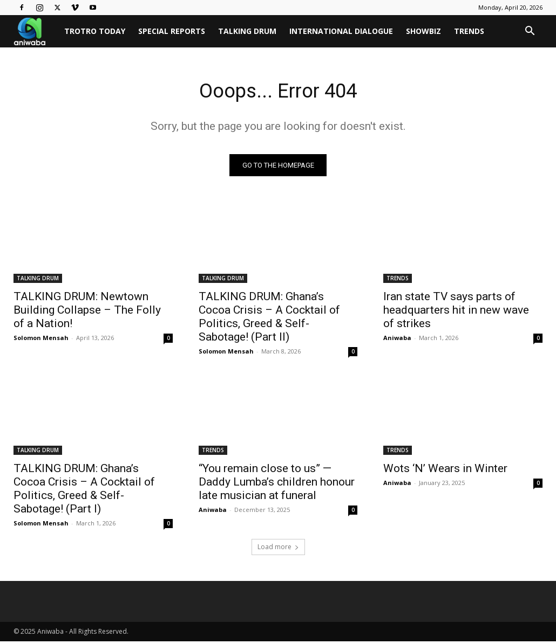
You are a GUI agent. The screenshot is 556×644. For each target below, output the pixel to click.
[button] (530, 32)
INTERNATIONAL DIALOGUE (341, 31)
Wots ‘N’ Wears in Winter (445, 471)
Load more (278, 549)
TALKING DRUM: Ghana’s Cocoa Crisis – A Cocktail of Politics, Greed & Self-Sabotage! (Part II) (269, 318)
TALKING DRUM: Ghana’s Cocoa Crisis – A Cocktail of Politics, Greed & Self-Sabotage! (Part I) (84, 491)
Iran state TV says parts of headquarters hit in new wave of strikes (456, 312)
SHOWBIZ (423, 31)
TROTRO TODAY (94, 31)
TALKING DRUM (247, 31)
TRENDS (469, 31)
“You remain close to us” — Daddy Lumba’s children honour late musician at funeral (277, 484)
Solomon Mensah (41, 340)
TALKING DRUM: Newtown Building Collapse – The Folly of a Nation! (87, 312)
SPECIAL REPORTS (171, 31)
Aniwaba (397, 340)
